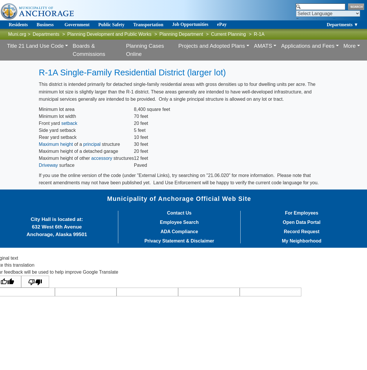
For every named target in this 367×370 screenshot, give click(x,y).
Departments (46, 34)
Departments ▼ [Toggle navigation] (342, 24)
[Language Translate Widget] (328, 13)
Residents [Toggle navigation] (18, 24)
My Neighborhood (301, 241)
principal (92, 144)
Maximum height (56, 144)
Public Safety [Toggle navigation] (111, 24)
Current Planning (228, 34)
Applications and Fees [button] (307, 46)
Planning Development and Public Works (109, 34)
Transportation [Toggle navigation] (148, 24)
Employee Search (179, 222)
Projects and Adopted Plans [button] (211, 46)
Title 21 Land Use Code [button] (35, 46)
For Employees (301, 213)
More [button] (349, 46)
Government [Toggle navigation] (77, 24)
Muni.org (17, 34)
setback (69, 123)
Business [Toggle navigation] (45, 24)
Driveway (48, 165)
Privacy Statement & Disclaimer (179, 241)
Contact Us (179, 213)
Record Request (302, 231)
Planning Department (181, 34)
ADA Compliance (179, 231)
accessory (101, 158)
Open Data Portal (302, 222)
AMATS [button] (263, 46)
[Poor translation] (35, 282)
